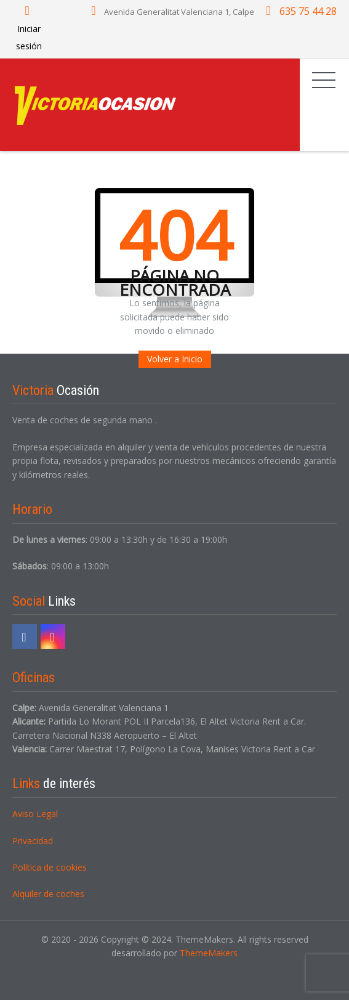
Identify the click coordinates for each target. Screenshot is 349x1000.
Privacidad (32, 841)
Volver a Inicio (175, 359)
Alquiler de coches (48, 894)
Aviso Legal (35, 813)
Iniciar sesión (29, 29)
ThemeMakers (209, 953)
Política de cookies (49, 867)
